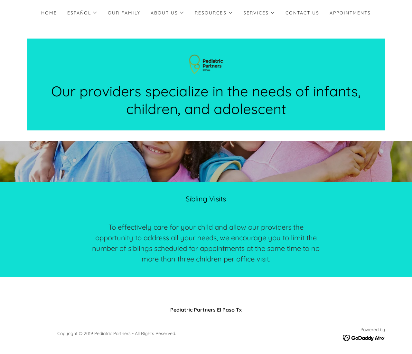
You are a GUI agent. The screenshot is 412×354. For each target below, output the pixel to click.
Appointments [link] (350, 13)
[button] (82, 13)
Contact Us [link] (302, 13)
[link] (206, 63)
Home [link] (49, 13)
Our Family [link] (124, 13)
